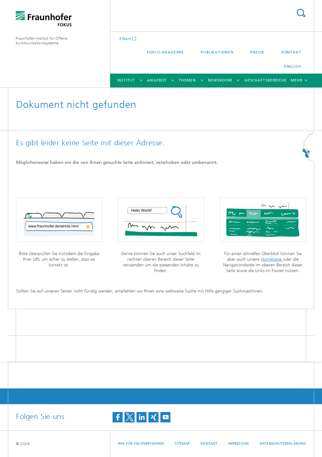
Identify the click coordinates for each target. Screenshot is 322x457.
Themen (187, 80)
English (292, 66)
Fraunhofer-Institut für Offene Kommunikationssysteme (41, 40)
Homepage (272, 259)
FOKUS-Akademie (165, 52)
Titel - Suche (301, 13)
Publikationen (217, 52)
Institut (126, 80)
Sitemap (182, 444)
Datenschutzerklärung (283, 444)
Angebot (157, 80)
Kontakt (291, 52)
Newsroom (220, 80)
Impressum (238, 444)
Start (126, 38)
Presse (257, 52)
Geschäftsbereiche (265, 80)
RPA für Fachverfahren (141, 444)
